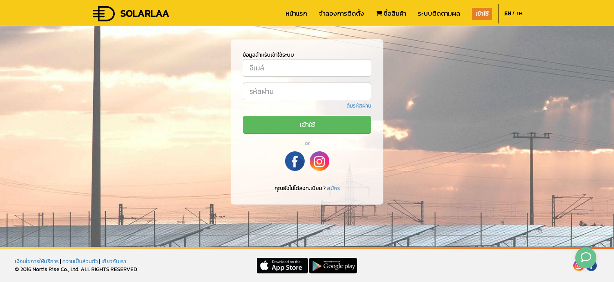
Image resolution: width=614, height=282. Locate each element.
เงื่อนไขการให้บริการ (37, 261)
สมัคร (333, 188)
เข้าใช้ (307, 124)
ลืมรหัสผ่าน (359, 106)
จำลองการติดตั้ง (341, 13)
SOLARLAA (130, 14)
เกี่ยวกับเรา (113, 261)
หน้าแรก (296, 13)
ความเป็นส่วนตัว (80, 261)
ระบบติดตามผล (439, 13)
